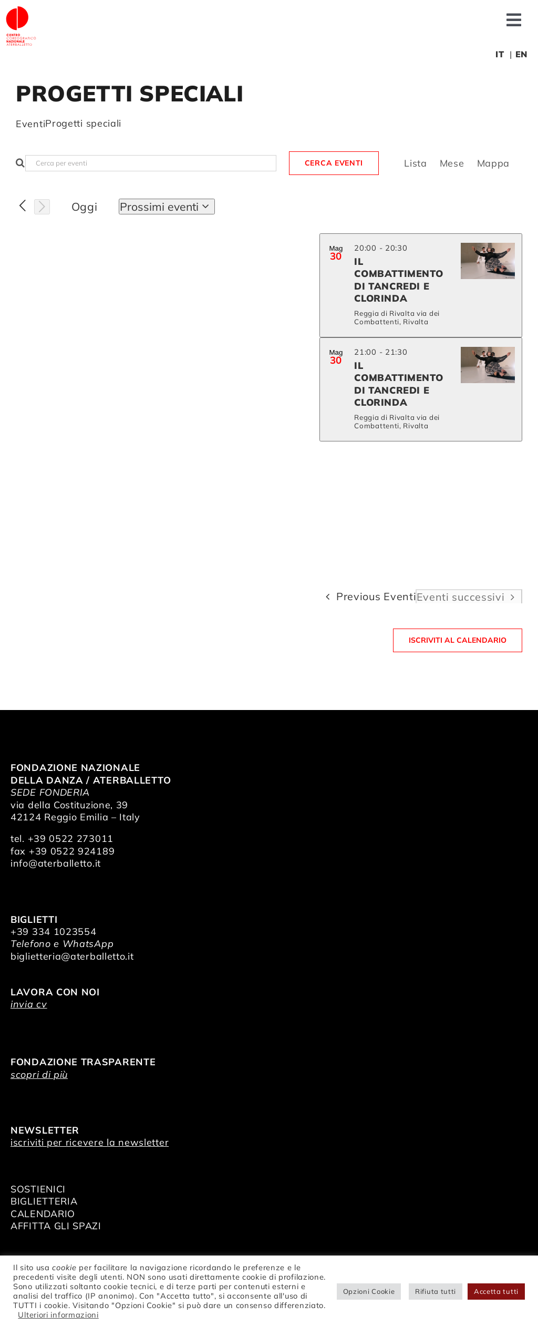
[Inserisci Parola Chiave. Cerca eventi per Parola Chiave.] (150, 163)
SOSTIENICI (38, 1189)
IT (499, 54)
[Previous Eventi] (23, 206)
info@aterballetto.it (56, 863)
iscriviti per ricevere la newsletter (90, 1142)
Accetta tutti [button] (496, 1291)
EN (521, 54)
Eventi (30, 124)
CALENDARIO (43, 1214)
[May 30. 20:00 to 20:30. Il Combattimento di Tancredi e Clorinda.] (420, 285)
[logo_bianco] (21, 10)
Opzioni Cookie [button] (369, 1291)
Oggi (84, 206)
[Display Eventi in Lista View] (415, 163)
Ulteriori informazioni (58, 1315)
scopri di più (39, 1074)
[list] (420, 406)
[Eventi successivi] (42, 207)
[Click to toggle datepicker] (167, 206)
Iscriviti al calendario (457, 640)
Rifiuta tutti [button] (435, 1291)
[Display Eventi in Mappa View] (493, 163)
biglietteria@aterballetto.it (72, 956)
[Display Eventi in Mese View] (452, 163)
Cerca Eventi (334, 163)
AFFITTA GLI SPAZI (56, 1226)
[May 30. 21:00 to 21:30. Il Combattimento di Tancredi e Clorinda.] (420, 389)
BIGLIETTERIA (44, 1201)
